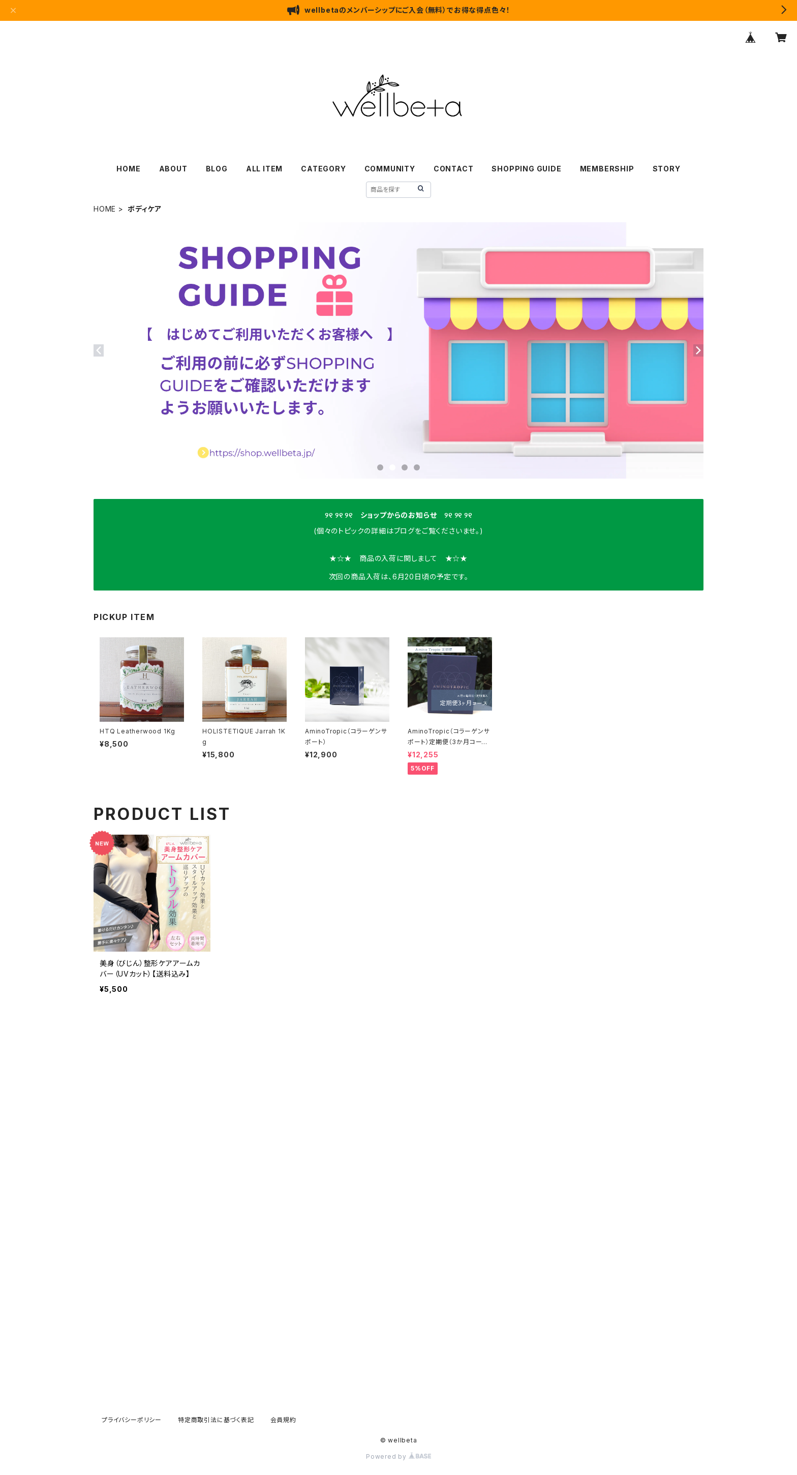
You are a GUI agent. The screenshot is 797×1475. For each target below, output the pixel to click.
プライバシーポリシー (132, 1420)
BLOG (217, 168)
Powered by (398, 1456)
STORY (667, 168)
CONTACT (454, 168)
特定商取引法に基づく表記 (216, 1420)
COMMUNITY (389, 168)
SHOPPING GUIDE (526, 168)
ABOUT (173, 168)
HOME (128, 168)
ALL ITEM (264, 168)
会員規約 (283, 1420)
